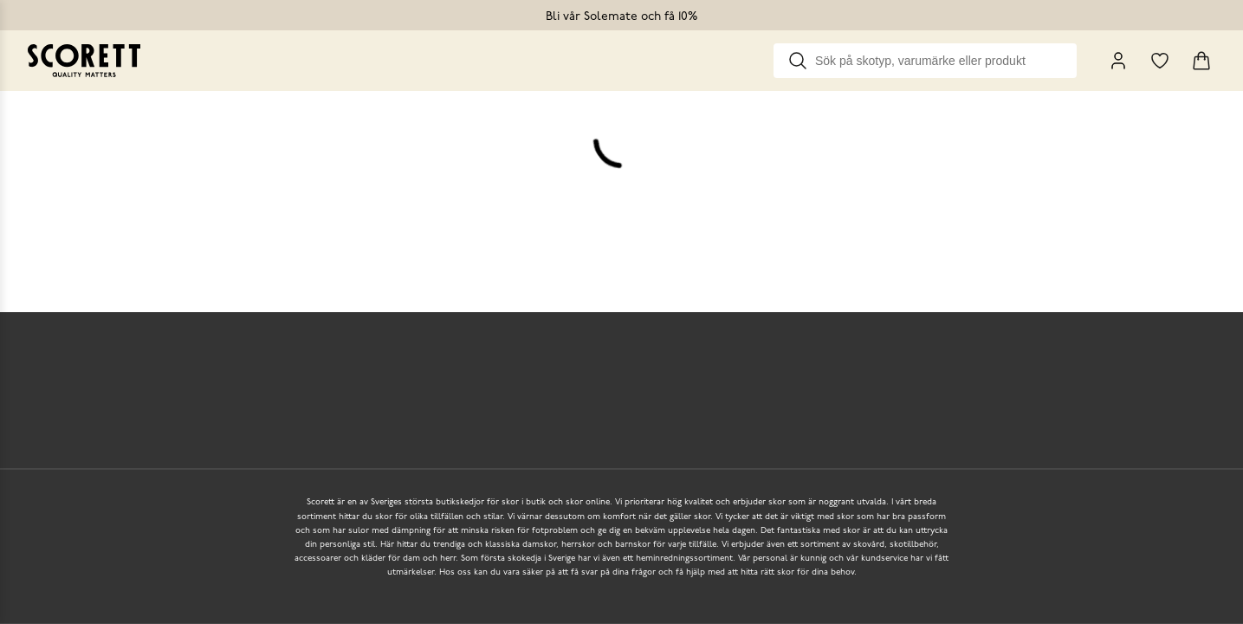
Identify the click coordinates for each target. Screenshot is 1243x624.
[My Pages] (1118, 61)
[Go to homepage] (84, 60)
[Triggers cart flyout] (1201, 61)
